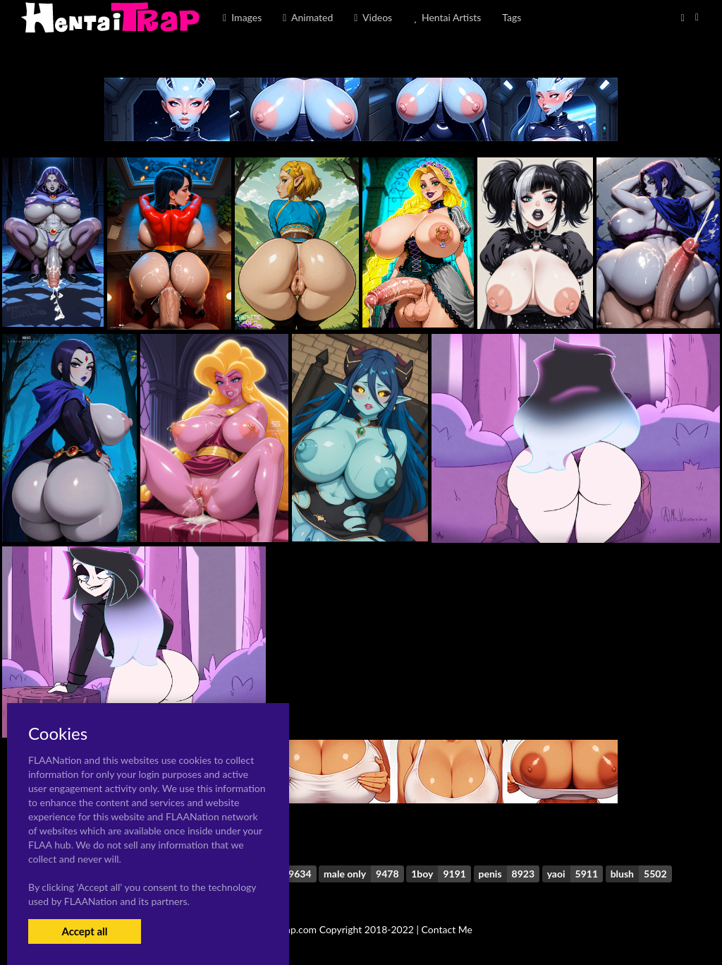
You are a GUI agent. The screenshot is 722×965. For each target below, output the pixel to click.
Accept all (84, 931)
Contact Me (447, 929)
